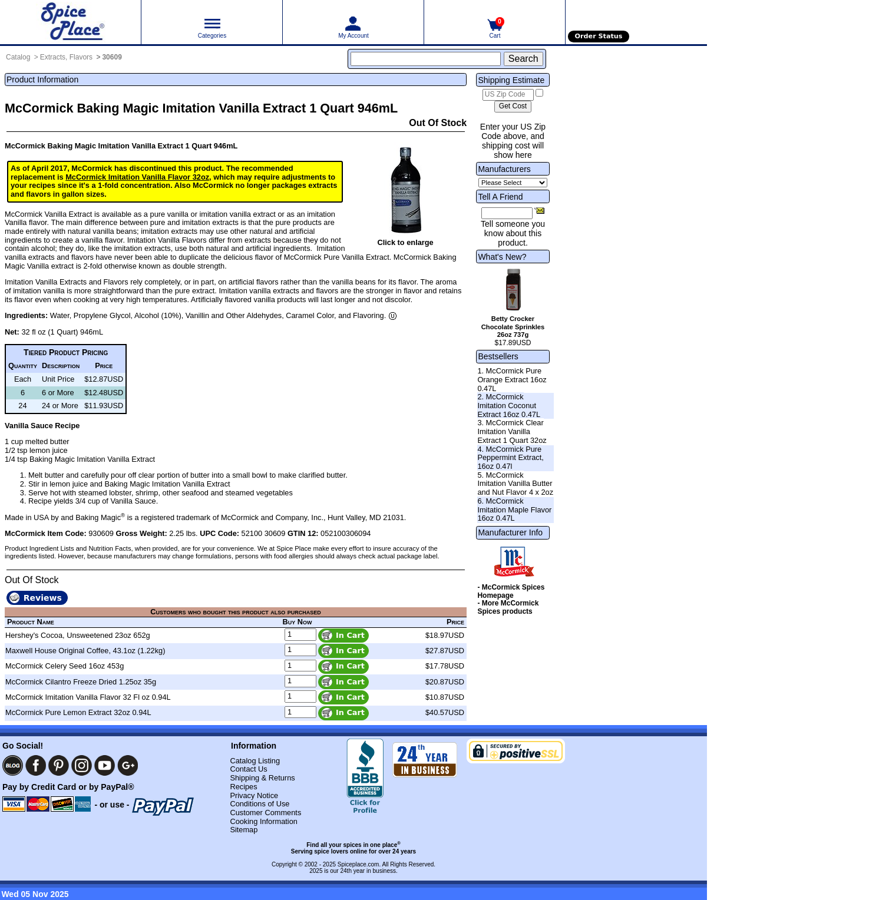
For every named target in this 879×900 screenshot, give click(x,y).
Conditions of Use (259, 803)
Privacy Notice (254, 795)
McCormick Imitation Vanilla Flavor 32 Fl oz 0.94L (88, 697)
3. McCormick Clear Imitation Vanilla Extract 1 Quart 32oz (511, 431)
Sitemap (243, 829)
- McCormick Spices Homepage (510, 591)
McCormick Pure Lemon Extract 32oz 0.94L (78, 712)
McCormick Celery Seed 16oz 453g (64, 665)
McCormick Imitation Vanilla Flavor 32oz (137, 177)
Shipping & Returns (262, 777)
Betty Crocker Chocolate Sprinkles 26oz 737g (513, 327)
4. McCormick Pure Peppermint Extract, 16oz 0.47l (510, 458)
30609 (111, 57)
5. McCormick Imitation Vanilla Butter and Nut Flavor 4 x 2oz (515, 484)
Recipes (243, 786)
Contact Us (248, 769)
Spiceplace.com (358, 864)
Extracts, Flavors (66, 57)
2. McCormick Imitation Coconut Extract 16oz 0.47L (508, 405)
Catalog (18, 57)
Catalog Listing (255, 760)
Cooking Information (264, 821)
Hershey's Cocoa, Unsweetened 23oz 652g (77, 635)
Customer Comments (265, 812)
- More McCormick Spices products (507, 607)
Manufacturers (504, 169)
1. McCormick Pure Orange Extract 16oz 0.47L (511, 379)
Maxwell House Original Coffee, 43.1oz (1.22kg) (85, 650)
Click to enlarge (405, 242)
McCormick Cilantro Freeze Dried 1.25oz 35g (80, 681)
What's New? (502, 257)
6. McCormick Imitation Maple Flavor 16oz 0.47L (514, 509)
